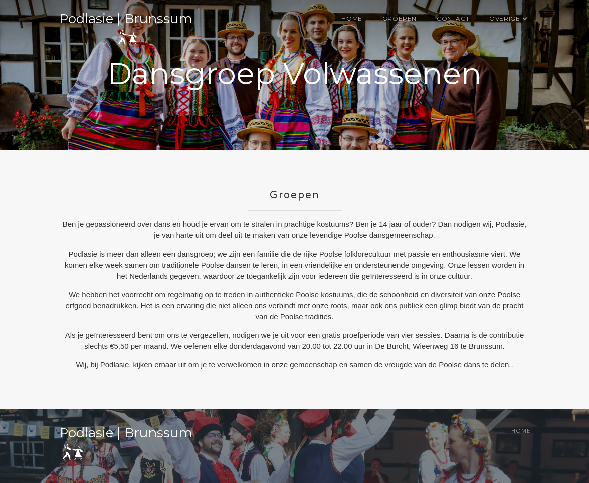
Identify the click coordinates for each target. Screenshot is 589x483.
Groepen (399, 18)
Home (351, 18)
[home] (125, 29)
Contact (453, 18)
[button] (504, 19)
